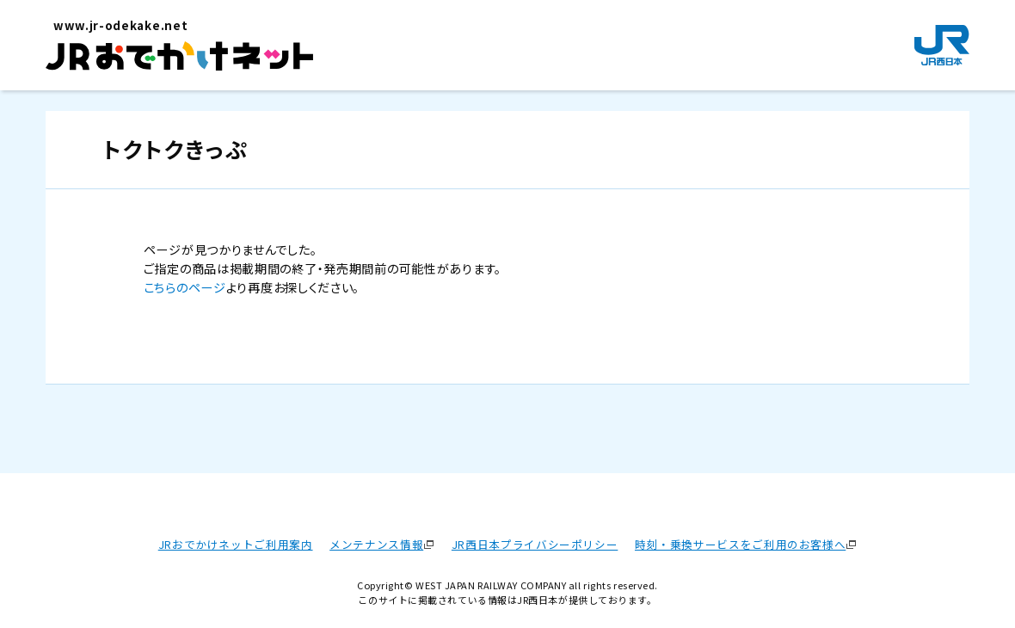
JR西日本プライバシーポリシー (535, 544)
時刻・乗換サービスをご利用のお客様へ (740, 544)
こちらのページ (185, 287)
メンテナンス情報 (376, 544)
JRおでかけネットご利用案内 (235, 544)
